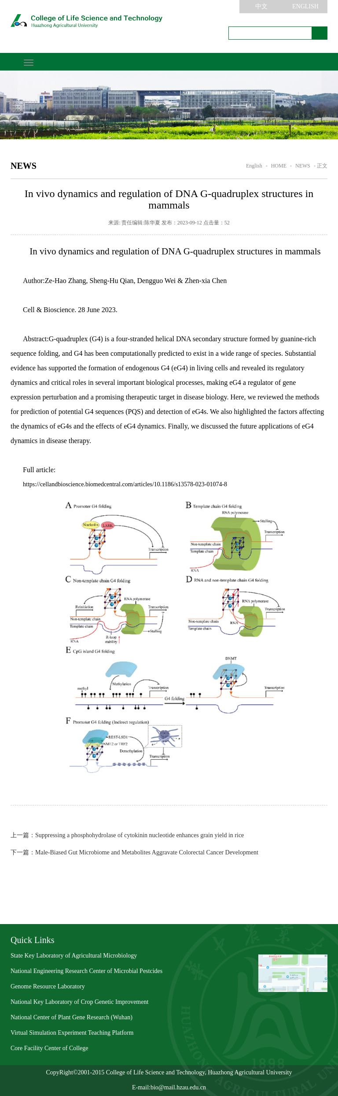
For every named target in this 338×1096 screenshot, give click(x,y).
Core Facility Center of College (49, 1048)
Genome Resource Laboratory (48, 986)
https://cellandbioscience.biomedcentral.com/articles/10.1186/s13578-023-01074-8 (125, 484)
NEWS (302, 166)
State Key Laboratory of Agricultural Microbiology (74, 955)
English (254, 166)
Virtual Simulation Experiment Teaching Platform (72, 1032)
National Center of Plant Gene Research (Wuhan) (71, 1017)
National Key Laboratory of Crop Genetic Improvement (79, 1002)
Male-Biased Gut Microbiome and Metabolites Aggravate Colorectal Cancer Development (134, 852)
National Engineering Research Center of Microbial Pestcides (86, 971)
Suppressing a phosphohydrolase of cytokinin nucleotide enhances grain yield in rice (127, 835)
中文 (261, 6)
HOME (279, 166)
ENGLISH (305, 6)
